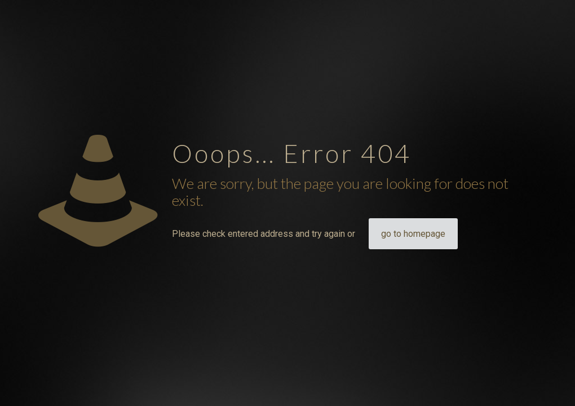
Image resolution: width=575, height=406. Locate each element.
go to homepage (413, 233)
